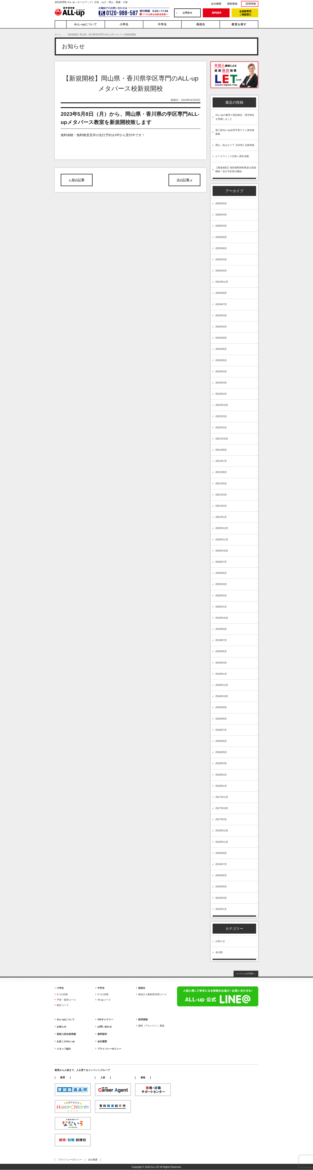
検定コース (63, 1005)
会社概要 (216, 3)
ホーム (58, 34)
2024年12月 (221, 281)
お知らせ (220, 941)
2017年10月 (221, 808)
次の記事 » (184, 180)
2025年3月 (221, 259)
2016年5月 (221, 886)
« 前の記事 (76, 180)
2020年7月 (221, 561)
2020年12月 (221, 528)
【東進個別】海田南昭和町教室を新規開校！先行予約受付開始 (235, 169)
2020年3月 (221, 584)
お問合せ (187, 12)
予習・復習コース (66, 999)
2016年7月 (221, 864)
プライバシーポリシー (109, 1048)
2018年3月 (221, 763)
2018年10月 (221, 696)
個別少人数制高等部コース (152, 994)
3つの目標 (62, 994)
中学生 (162, 24)
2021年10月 (221, 438)
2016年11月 (221, 842)
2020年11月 (221, 539)
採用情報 (251, 3)
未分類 (219, 952)
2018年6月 (221, 741)
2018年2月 (221, 774)
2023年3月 (221, 382)
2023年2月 (221, 393)
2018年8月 (221, 718)
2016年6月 (221, 875)
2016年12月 (221, 830)
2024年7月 (221, 304)
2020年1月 (221, 606)
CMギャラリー (105, 1019)
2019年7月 (221, 640)
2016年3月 (221, 898)
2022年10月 (221, 405)
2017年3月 (221, 819)
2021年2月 (221, 505)
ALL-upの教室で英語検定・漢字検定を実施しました (234, 117)
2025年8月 (221, 248)
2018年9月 (221, 707)
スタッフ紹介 (64, 1048)
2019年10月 (221, 617)
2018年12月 (221, 685)
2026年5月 (221, 203)
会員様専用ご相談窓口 (245, 13)
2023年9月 (221, 337)
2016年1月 (221, 909)
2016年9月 (221, 853)
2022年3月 (221, 416)
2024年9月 (221, 293)
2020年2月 (221, 595)
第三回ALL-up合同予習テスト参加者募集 (234, 132)
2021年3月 (221, 494)
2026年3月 (221, 225)
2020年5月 (221, 573)
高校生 (200, 24)
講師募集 (232, 3)
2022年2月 (221, 427)
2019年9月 (221, 629)
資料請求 (216, 12)
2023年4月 (221, 371)
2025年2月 (221, 270)
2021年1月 (221, 517)
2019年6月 (221, 651)
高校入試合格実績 (66, 1034)
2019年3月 (221, 662)
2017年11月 (221, 797)
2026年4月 (221, 214)
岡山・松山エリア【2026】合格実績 (234, 145)
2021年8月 (221, 449)
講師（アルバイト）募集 (151, 1025)
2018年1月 (221, 786)
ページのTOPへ (247, 973)
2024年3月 (221, 315)
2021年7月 (221, 461)
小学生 (124, 24)
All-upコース (104, 999)
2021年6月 (221, 472)
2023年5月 (221, 360)
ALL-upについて (85, 24)
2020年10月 (221, 550)
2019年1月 (221, 674)
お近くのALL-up (66, 1041)
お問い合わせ (104, 1026)
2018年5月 (221, 752)
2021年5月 (221, 483)
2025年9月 (221, 237)
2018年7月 (221, 730)
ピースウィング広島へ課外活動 (232, 156)
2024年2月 (221, 326)
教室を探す (239, 24)
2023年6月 (221, 349)
